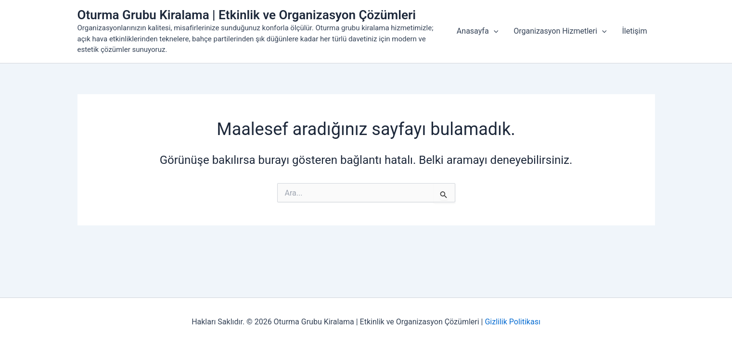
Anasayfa (477, 31)
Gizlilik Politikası (512, 321)
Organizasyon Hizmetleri (560, 31)
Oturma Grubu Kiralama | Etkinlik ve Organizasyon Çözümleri (246, 15)
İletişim (634, 31)
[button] (494, 31)
